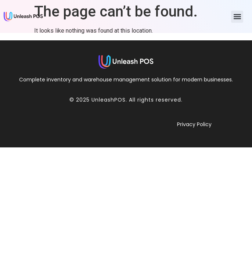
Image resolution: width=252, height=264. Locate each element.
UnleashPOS (108, 99)
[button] (237, 17)
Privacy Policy (194, 124)
